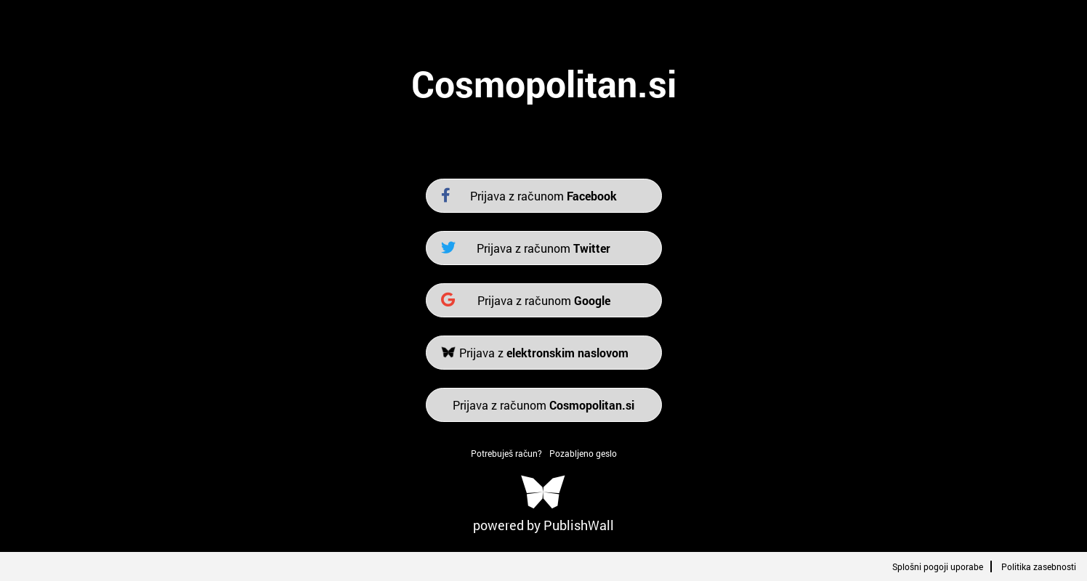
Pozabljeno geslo (583, 453)
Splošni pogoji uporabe (937, 566)
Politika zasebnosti (1038, 566)
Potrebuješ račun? (506, 453)
